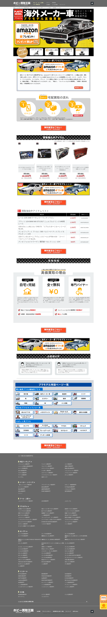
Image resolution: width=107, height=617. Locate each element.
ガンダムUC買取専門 (70, 546)
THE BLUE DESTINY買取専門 (25, 561)
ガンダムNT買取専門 (23, 548)
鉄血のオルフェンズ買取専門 (48, 559)
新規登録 (54, 2)
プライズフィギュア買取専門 (48, 484)
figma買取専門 (21, 489)
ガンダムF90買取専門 (70, 548)
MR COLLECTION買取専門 (71, 580)
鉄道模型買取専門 (22, 594)
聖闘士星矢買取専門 (69, 468)
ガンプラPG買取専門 (23, 535)
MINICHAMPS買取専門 (47, 580)
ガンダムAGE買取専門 (47, 557)
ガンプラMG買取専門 (70, 533)
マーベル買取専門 (22, 474)
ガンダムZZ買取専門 (69, 543)
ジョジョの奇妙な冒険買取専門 (25, 466)
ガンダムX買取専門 (69, 553)
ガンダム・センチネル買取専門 (25, 546)
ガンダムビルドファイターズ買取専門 (73, 557)
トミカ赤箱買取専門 (46, 584)
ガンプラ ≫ (23, 531)
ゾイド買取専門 (68, 523)
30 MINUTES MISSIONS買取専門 (49, 521)
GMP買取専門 (68, 576)
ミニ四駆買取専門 (46, 515)
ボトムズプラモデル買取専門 (25, 521)
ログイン (48, 2)
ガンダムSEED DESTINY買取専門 (73, 555)
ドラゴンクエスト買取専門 (71, 472)
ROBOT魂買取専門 (46, 491)
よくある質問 (55, 4)
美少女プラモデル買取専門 (71, 515)
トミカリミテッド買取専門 (48, 586)
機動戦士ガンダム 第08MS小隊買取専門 (51, 539)
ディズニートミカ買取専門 (71, 584)
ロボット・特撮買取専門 (70, 484)
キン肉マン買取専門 (46, 470)
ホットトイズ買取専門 (23, 486)
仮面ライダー (45, 477)
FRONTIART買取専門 (47, 576)
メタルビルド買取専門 (70, 489)
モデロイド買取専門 (23, 523)
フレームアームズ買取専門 (71, 521)
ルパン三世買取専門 (23, 468)
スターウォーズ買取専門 (47, 472)
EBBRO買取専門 (22, 576)
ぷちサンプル (68, 501)
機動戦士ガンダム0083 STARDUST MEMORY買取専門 (29, 540)
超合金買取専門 (45, 486)
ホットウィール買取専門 (47, 582)
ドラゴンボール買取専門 (24, 464)
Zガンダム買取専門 (22, 543)
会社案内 (48, 4)
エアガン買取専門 (46, 594)
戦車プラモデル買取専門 (24, 513)
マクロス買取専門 (22, 472)
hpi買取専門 (44, 578)
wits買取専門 (21, 582)
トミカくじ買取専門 (69, 586)
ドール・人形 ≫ (25, 498)
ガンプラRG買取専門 (46, 533)
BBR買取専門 (45, 573)
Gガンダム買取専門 (22, 553)
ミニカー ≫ (23, 571)
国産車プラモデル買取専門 (71, 508)
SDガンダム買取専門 (70, 561)
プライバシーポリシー (46, 611)
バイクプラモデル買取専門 (24, 511)
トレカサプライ (45, 596)
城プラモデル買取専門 (23, 515)
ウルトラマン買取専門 (47, 466)
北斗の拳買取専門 (22, 470)
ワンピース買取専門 (46, 464)
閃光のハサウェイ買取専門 (48, 548)
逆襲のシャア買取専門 (47, 546)
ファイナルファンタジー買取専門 (49, 474)
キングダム (20, 477)
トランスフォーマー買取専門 (71, 470)
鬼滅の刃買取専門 (69, 466)
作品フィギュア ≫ (26, 461)
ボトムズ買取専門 (69, 474)
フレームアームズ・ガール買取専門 (50, 517)
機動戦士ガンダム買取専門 (48, 535)
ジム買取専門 (45, 563)
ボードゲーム (21, 596)
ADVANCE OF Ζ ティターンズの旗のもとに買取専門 (53, 544)
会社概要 (38, 611)
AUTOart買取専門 (22, 573)
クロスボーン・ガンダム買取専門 (49, 551)
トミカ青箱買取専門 (23, 584)
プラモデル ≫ (24, 506)
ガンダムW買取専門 (46, 553)
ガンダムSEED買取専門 (47, 555)
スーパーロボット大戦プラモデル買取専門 (51, 519)
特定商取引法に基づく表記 (58, 611)
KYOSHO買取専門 (69, 578)
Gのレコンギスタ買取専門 (24, 559)
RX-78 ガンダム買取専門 (24, 563)
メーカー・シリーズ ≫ (27, 482)
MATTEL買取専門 (22, 578)
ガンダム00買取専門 (23, 557)
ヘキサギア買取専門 (46, 523)
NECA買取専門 (21, 491)
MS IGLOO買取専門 (46, 561)
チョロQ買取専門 (69, 594)
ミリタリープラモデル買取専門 (72, 511)
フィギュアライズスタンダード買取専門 (27, 519)
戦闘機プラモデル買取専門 (48, 513)
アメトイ (20, 493)
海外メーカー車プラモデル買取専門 (50, 508)
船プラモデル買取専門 (47, 511)
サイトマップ (62, 4)
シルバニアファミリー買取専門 (25, 501)
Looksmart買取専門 (22, 580)
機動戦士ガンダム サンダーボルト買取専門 (75, 539)
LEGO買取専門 (45, 501)
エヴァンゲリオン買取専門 (48, 468)
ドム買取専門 (21, 566)
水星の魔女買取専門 (69, 559)
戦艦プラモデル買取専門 (70, 513)
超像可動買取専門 (46, 489)
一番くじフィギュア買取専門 (25, 484)
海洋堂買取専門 (68, 491)
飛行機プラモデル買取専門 (24, 508)
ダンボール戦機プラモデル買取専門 (26, 526)
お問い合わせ (75, 611)
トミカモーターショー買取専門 (25, 586)
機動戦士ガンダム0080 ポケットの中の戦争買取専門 (76, 536)
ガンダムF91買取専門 (23, 551)
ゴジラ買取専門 (68, 464)
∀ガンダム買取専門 (22, 555)
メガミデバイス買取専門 (24, 517)
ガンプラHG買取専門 (23, 533)
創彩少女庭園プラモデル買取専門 (72, 517)
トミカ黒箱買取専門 (69, 582)
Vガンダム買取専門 (69, 551)
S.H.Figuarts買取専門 (70, 486)
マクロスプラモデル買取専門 (71, 519)
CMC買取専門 (68, 573)
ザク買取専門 (68, 563)
